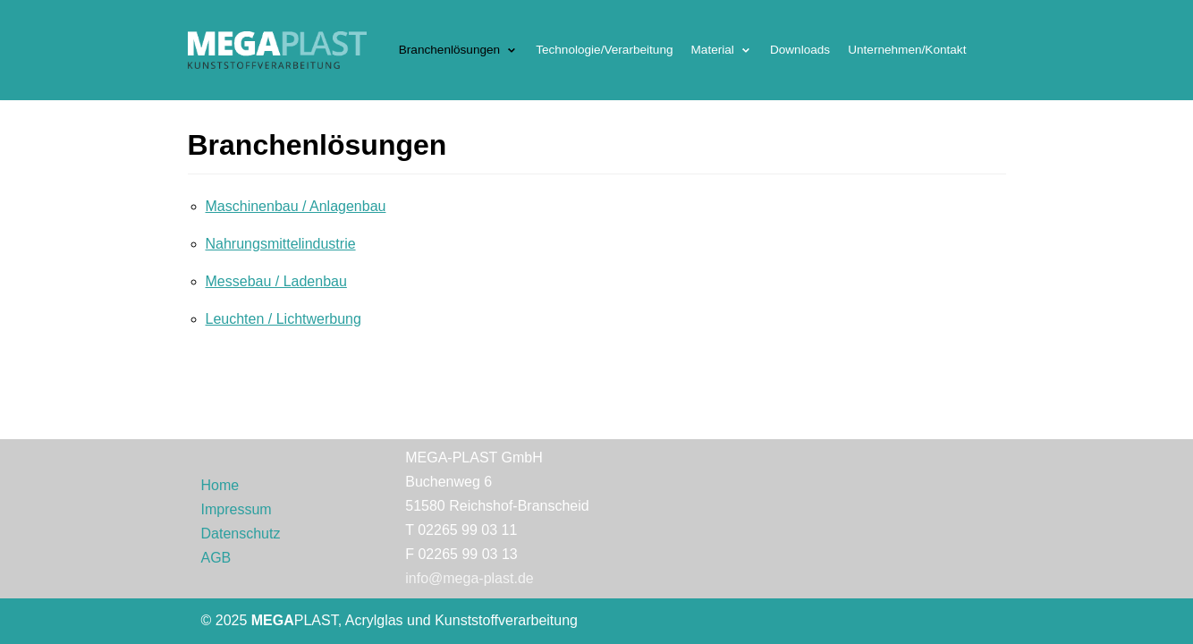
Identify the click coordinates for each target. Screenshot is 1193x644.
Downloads (800, 49)
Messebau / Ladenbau (276, 281)
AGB (216, 557)
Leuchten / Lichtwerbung (283, 318)
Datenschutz (241, 533)
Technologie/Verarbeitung (604, 49)
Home (220, 485)
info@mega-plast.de (469, 578)
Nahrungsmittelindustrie (281, 243)
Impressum (236, 509)
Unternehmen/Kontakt (907, 49)
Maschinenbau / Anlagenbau (296, 206)
